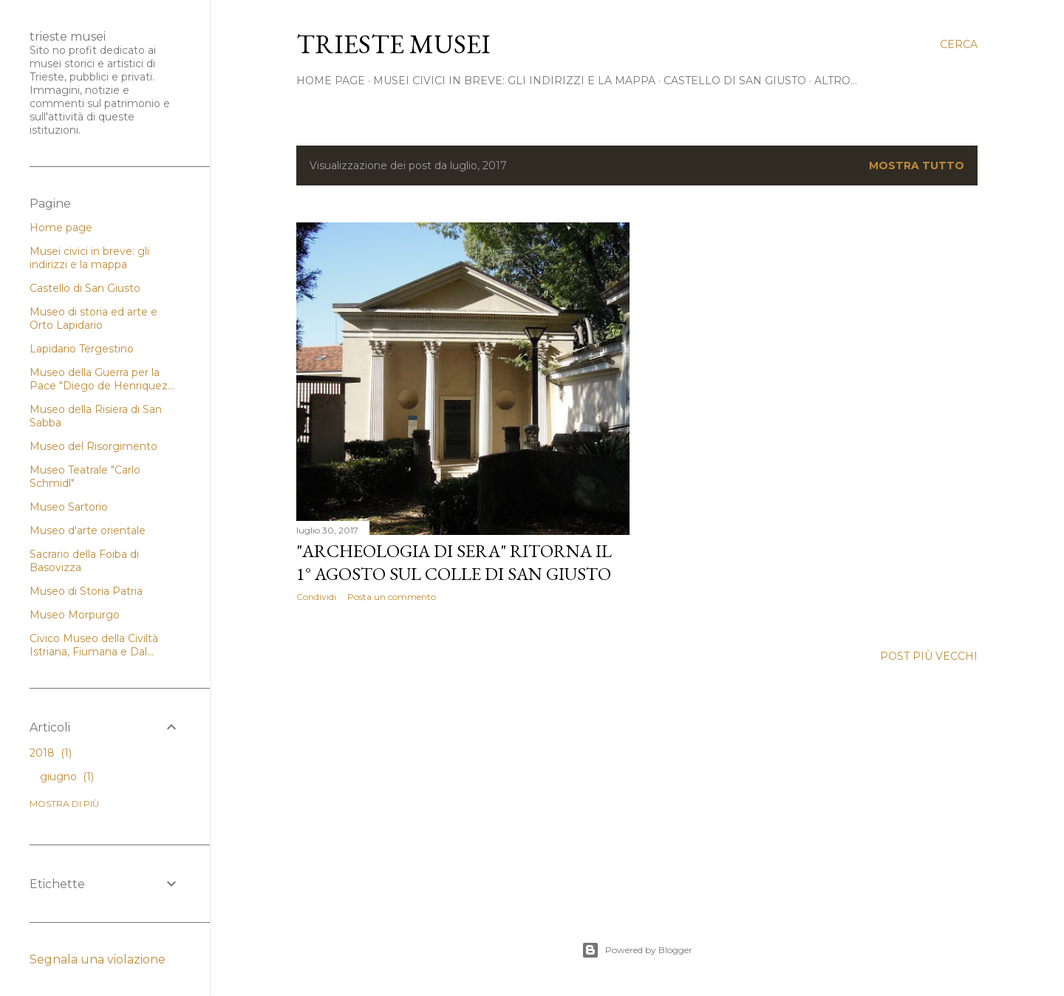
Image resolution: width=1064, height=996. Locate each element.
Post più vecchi (929, 656)
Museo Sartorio (69, 507)
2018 (51, 753)
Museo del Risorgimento (93, 446)
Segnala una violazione (98, 959)
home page (330, 80)
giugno (67, 776)
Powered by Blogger (637, 950)
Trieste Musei (393, 44)
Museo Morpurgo (75, 614)
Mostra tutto (916, 165)
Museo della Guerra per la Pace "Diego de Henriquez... (102, 379)
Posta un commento (391, 596)
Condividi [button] (316, 596)
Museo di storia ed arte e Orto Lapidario (93, 318)
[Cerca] (959, 44)
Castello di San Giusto (735, 80)
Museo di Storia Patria (86, 591)
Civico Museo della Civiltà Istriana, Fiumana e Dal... (94, 645)
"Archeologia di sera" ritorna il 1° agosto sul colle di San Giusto (454, 562)
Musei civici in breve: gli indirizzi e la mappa (514, 80)
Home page (61, 227)
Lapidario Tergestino (82, 348)
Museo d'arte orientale (88, 530)
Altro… (835, 80)
